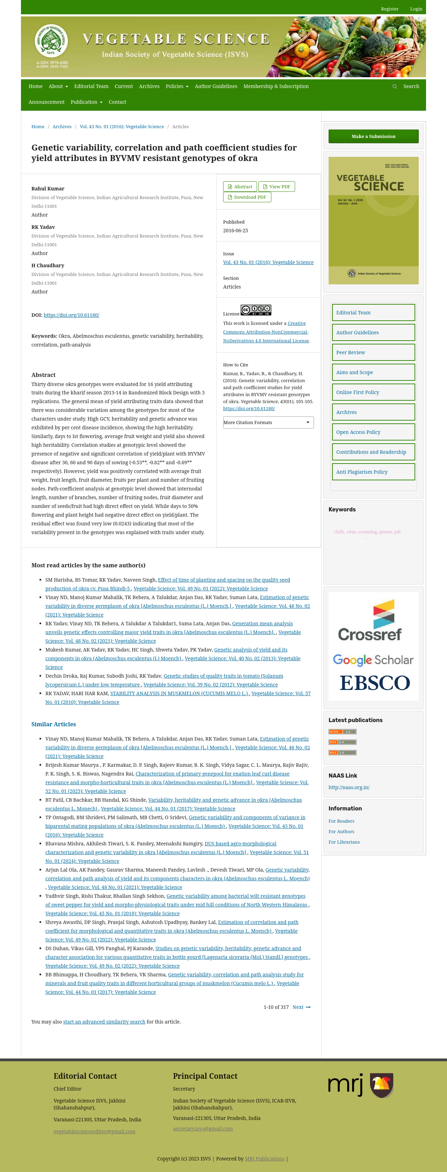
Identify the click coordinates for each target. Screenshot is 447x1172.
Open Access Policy (358, 432)
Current (124, 86)
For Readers (341, 821)
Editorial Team (91, 86)
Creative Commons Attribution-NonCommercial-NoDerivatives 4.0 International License (266, 332)
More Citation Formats (248, 422)
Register (389, 9)
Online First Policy (357, 392)
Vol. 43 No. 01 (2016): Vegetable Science (122, 126)
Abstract (242, 186)
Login (416, 9)
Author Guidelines (216, 86)
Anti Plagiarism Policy (362, 471)
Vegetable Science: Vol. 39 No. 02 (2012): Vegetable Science (211, 684)
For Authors (341, 831)
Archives (149, 86)
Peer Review (350, 352)
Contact (117, 102)
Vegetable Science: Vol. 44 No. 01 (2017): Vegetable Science (168, 808)
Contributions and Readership (371, 452)
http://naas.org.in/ (349, 787)
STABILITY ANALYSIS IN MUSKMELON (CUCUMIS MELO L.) (179, 693)
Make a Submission (374, 136)
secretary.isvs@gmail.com (203, 1128)
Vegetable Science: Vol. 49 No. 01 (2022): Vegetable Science (201, 588)
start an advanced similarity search (104, 1021)
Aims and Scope (354, 372)
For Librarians (344, 842)
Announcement (47, 102)
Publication (85, 102)
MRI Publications (264, 1158)
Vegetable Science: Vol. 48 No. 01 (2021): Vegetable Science (115, 887)
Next (298, 1007)
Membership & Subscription (276, 86)
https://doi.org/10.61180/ (71, 315)
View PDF (279, 186)
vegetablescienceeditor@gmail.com (94, 1131)
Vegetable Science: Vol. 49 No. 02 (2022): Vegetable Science (112, 965)
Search (406, 86)
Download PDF (249, 197)
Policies (175, 86)
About (56, 86)
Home (36, 86)
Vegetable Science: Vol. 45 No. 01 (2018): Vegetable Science (112, 913)
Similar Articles (53, 724)
